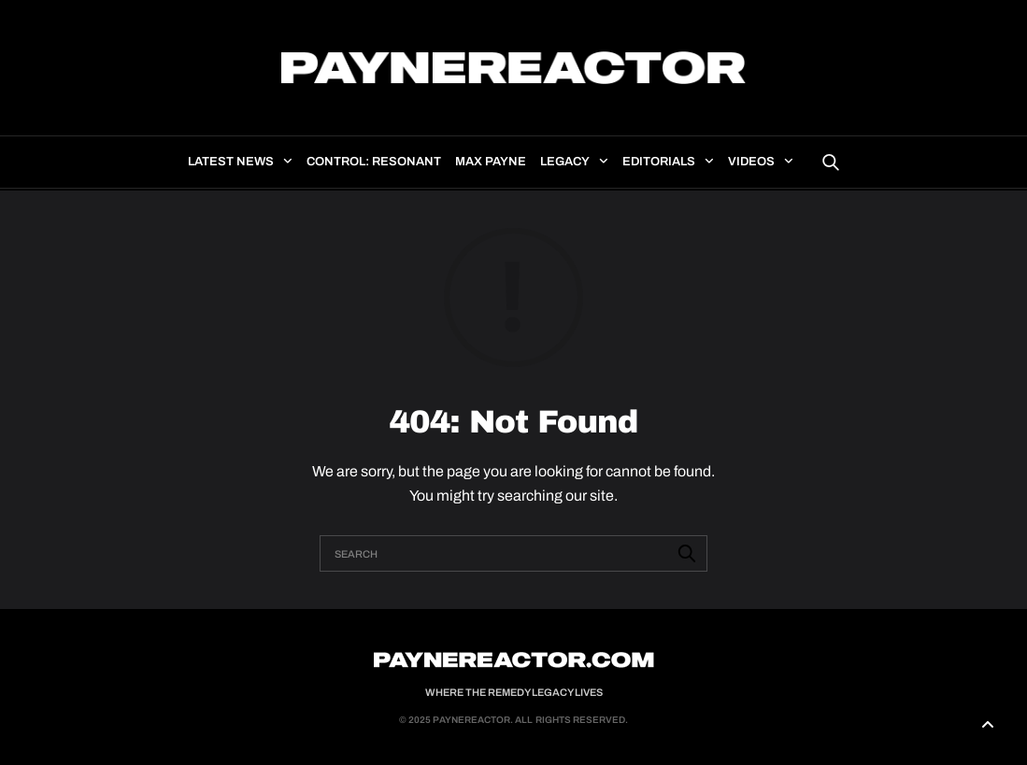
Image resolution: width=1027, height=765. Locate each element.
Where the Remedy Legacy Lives (514, 692)
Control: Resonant (374, 161)
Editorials (658, 161)
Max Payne (490, 161)
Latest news (231, 161)
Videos (751, 161)
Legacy (565, 161)
